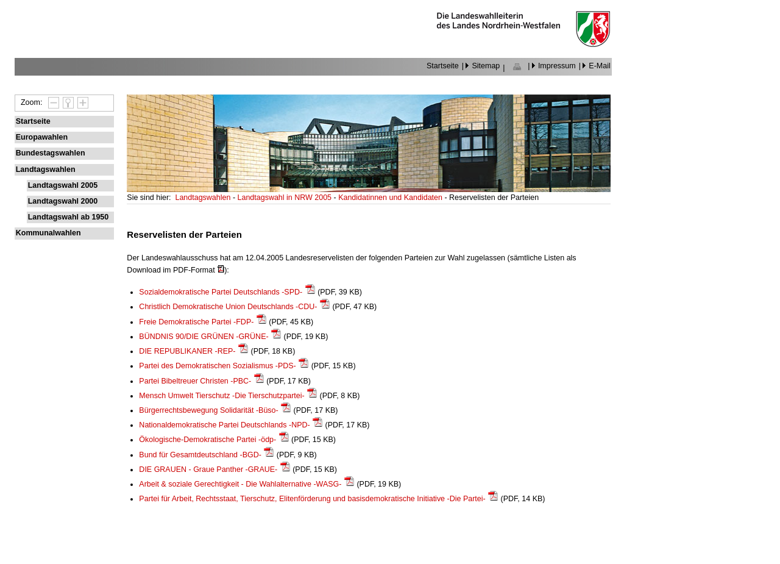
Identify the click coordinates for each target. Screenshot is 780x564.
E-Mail (599, 66)
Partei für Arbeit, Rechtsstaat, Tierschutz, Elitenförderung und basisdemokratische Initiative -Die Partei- (312, 498)
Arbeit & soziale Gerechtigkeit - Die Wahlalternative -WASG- (240, 484)
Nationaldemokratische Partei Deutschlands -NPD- (224, 425)
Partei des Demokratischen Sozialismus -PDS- (217, 366)
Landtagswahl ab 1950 (68, 217)
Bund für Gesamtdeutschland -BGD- (200, 455)
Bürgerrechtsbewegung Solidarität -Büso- (208, 410)
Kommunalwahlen (48, 233)
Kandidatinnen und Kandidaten (391, 197)
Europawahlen (42, 137)
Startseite (443, 66)
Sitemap (486, 66)
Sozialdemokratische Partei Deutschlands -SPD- (220, 292)
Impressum (557, 66)
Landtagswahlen (46, 169)
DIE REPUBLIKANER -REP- (187, 351)
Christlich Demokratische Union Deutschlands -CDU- (228, 306)
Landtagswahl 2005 (63, 185)
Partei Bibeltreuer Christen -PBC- (195, 381)
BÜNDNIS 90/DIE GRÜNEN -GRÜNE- (203, 336)
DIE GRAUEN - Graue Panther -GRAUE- (208, 469)
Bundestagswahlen (50, 153)
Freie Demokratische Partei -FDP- (196, 322)
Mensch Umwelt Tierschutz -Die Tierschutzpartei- (221, 395)
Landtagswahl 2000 (63, 201)
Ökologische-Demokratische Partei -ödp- (207, 439)
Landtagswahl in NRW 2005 (286, 197)
